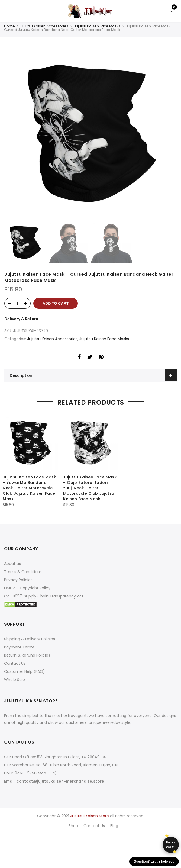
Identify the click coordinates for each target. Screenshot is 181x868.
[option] (90, 134)
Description (21, 375)
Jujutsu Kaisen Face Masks (97, 26)
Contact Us (14, 663)
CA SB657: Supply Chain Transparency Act (43, 596)
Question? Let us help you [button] (154, 861)
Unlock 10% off (171, 844)
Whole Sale (14, 679)
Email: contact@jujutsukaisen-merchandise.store (54, 781)
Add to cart (56, 303)
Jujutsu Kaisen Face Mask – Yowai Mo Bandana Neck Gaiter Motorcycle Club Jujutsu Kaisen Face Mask (29, 487)
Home (9, 26)
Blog (114, 825)
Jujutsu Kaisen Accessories (44, 26)
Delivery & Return (21, 319)
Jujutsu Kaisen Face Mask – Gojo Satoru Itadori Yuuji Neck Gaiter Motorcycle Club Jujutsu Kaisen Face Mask (90, 487)
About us (12, 563)
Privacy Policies (18, 580)
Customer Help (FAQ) (24, 671)
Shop (73, 825)
